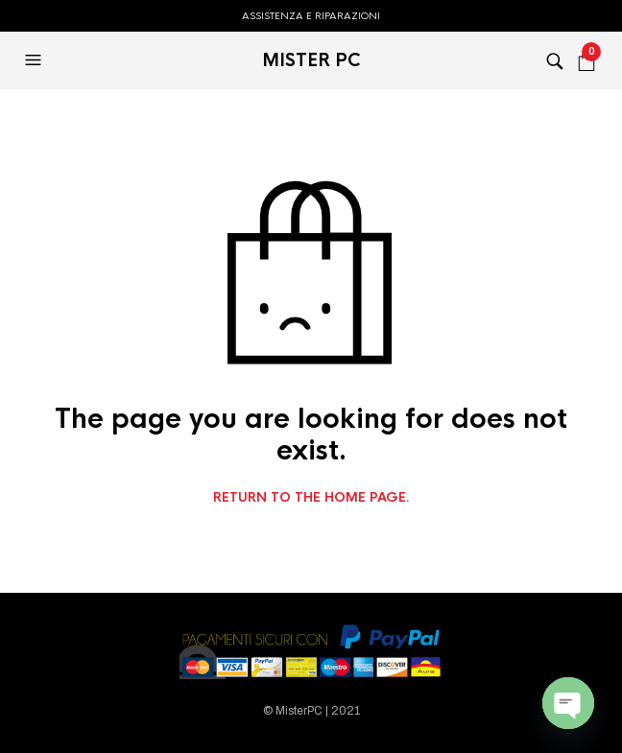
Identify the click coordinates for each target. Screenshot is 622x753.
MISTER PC (311, 60)
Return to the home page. (311, 498)
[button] (35, 60)
